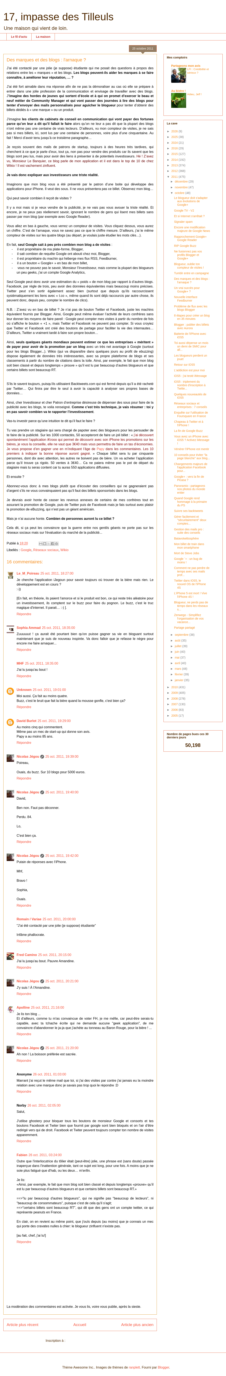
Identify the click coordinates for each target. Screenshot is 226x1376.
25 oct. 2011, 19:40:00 (61, 792)
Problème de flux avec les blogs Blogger (190, 308)
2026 (175, 131)
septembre (182, 634)
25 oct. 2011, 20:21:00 (61, 981)
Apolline (23, 1007)
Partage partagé (184, 627)
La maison (43, 36)
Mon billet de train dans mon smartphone (189, 545)
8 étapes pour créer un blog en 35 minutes (192, 317)
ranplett (134, 1367)
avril (178, 663)
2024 (175, 142)
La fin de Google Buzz (188, 430)
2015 (175, 154)
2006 (175, 709)
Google (26, 550)
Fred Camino (27, 955)
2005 (175, 715)
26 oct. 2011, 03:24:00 (45, 1155)
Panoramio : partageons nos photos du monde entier (189, 489)
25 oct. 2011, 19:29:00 (54, 721)
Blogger (163, 1367)
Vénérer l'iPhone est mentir (191, 449)
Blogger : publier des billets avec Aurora (191, 326)
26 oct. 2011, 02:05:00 (43, 1105)
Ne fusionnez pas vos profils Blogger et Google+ (188, 255)
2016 (175, 148)
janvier (179, 680)
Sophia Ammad (29, 628)
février (179, 674)
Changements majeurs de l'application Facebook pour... (190, 467)
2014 (175, 159)
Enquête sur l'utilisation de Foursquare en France (191, 414)
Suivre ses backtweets (188, 511)
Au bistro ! (178, 91)
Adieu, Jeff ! (194, 94)
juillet (178, 646)
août (178, 640)
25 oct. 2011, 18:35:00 (58, 628)
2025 (175, 137)
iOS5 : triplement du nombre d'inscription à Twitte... (190, 385)
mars (178, 668)
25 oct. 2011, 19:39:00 (61, 756)
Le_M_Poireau (28, 573)
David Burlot (26, 721)
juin (177, 651)
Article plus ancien (137, 1324)
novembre (181, 187)
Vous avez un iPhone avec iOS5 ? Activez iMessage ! (191, 440)
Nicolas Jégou (28, 756)
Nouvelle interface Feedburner (185, 298)
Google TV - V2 (184, 210)
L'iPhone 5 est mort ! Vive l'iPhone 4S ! (190, 595)
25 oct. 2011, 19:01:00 (49, 690)
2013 (175, 165)
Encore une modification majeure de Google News (192, 229)
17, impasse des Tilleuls (58, 17)
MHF (20, 663)
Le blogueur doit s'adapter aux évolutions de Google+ (191, 201)
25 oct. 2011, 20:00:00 (59, 919)
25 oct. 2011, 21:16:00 (47, 1007)
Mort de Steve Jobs (186, 553)
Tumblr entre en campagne (191, 273)
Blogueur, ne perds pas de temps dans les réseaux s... (191, 606)
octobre (180, 193)
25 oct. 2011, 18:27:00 (56, 573)
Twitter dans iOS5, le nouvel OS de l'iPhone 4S (190, 584)
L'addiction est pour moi (189, 370)
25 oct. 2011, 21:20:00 (61, 1048)
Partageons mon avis (185, 65)
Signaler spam (183, 221)
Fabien (22, 1155)
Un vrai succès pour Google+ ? (187, 289)
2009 (175, 692)
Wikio (64, 550)
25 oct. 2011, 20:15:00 (54, 955)
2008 (175, 698)
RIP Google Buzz (185, 245)
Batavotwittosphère (186, 538)
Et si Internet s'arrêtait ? (189, 216)
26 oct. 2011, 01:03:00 (49, 1074)
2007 (175, 704)
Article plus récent (22, 1324)
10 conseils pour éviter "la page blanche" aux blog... (192, 456)
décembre (181, 181)
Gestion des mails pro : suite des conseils (189, 531)
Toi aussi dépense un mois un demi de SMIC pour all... (191, 346)
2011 (175, 176)
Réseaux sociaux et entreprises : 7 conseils (190, 405)
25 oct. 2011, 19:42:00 (61, 855)
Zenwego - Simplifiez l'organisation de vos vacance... (189, 618)
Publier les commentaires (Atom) (90, 1340)
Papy (100, 449)
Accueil (79, 1324)
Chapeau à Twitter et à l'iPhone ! (188, 423)
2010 (175, 687)
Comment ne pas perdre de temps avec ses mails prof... (191, 571)
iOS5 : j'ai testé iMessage (190, 375)
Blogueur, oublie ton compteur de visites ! (189, 265)
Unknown (24, 690)
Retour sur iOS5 (184, 364)
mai (177, 657)
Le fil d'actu (19, 36)
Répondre (24, 614)
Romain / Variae (29, 919)
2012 (175, 171)
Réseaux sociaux (46, 550)
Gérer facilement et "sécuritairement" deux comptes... (190, 520)
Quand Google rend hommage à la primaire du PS (190, 502)
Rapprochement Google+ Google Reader (190, 238)
